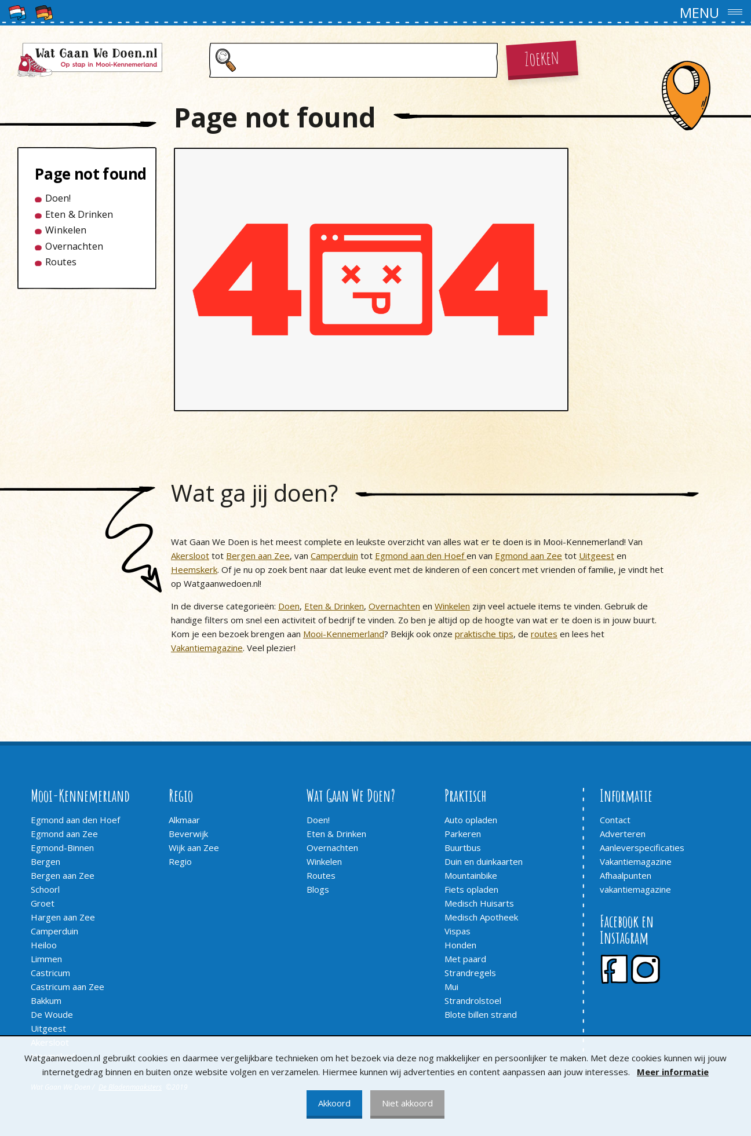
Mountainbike (470, 875)
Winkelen (65, 230)
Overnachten (74, 246)
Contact (615, 819)
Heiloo (44, 945)
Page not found (82, 173)
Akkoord (334, 1103)
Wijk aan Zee (194, 847)
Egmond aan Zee (528, 555)
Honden (460, 945)
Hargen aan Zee (63, 917)
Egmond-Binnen (62, 847)
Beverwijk (188, 833)
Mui (451, 986)
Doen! (58, 198)
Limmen (46, 959)
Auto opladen (470, 819)
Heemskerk (194, 569)
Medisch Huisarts (479, 903)
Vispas (457, 931)
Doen (289, 606)
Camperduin (334, 555)
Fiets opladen (471, 889)
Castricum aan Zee (67, 986)
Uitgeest (596, 555)
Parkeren (462, 833)
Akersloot (190, 555)
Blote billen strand (480, 1014)
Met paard (465, 959)
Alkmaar (184, 819)
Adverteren (623, 833)
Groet (42, 903)
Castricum (50, 972)
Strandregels (470, 972)
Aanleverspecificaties (642, 847)
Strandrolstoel (472, 1000)
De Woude (52, 1014)
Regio (180, 861)
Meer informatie (673, 1071)
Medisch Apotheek (481, 917)
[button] (375, 12)
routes (544, 634)
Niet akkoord (407, 1103)
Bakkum (46, 1000)
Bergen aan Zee (258, 555)
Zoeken (541, 57)
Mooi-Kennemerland (343, 634)
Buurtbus (462, 847)
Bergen (45, 861)
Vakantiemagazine (207, 647)
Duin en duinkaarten (483, 861)
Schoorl (45, 889)
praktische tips (484, 634)
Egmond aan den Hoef (420, 555)
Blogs (318, 889)
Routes (60, 262)
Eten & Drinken (79, 214)
